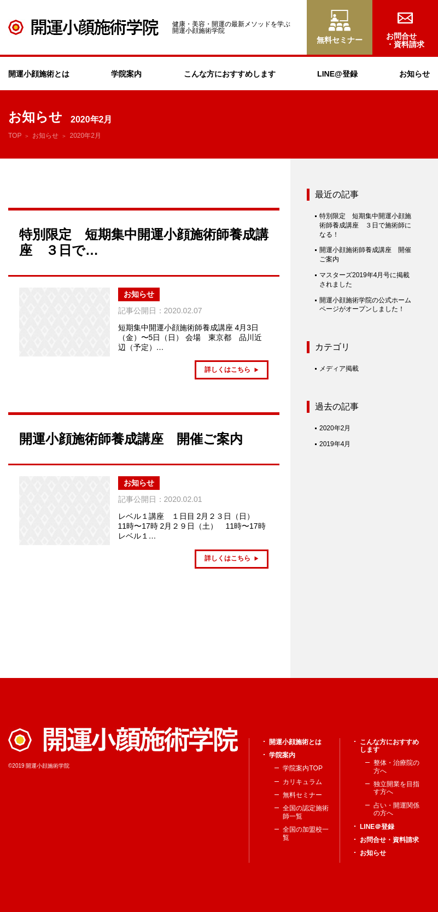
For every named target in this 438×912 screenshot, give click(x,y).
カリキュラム (302, 782)
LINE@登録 (337, 73)
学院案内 (126, 73)
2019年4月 (335, 444)
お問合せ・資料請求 (389, 840)
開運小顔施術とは (38, 73)
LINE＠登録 (377, 827)
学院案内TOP (302, 768)
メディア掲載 (339, 368)
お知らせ (414, 73)
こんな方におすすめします (230, 73)
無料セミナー (302, 795)
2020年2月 (335, 428)
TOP (14, 135)
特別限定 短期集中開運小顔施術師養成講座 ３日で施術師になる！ (365, 225)
